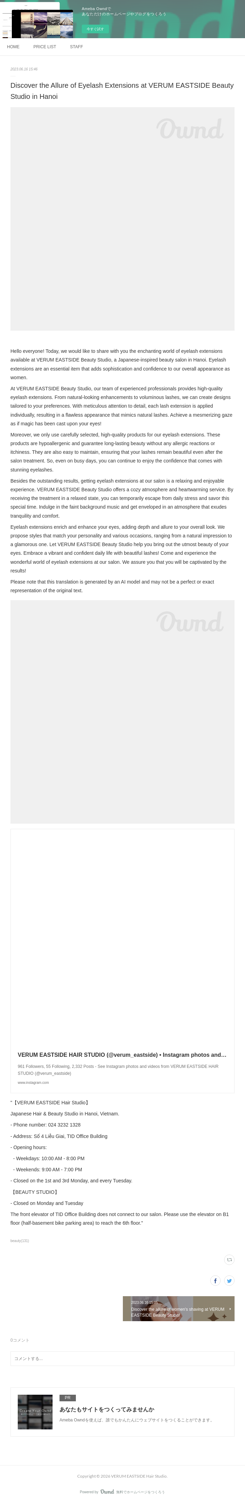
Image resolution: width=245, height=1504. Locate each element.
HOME (13, 46)
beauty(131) (19, 1241)
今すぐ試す (95, 29)
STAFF (76, 46)
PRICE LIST (44, 46)
